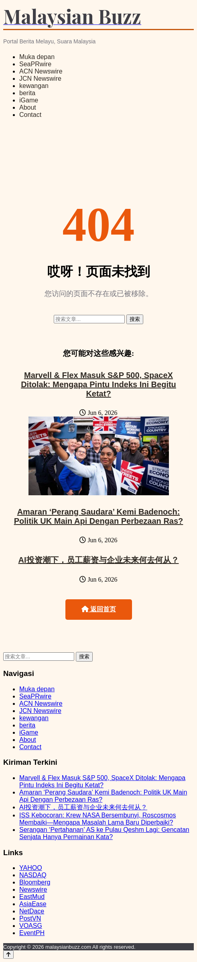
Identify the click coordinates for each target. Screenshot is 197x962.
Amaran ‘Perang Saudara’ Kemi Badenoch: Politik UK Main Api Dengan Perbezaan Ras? (98, 516)
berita (27, 93)
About (27, 107)
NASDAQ (33, 875)
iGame (28, 100)
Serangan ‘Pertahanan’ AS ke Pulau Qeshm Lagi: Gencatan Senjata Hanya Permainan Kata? (104, 833)
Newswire (33, 889)
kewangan (34, 85)
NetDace (31, 911)
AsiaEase (33, 904)
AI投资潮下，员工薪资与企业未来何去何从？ (98, 560)
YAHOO (30, 867)
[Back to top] (8, 954)
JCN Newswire (40, 78)
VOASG (30, 925)
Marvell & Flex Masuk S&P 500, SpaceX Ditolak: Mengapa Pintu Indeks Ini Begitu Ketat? (98, 384)
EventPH (32, 932)
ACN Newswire (41, 71)
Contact (30, 114)
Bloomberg (34, 882)
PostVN (30, 918)
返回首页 (98, 609)
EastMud (32, 896)
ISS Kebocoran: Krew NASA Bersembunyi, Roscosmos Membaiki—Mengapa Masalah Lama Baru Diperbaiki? (97, 819)
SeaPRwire (35, 64)
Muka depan (37, 56)
